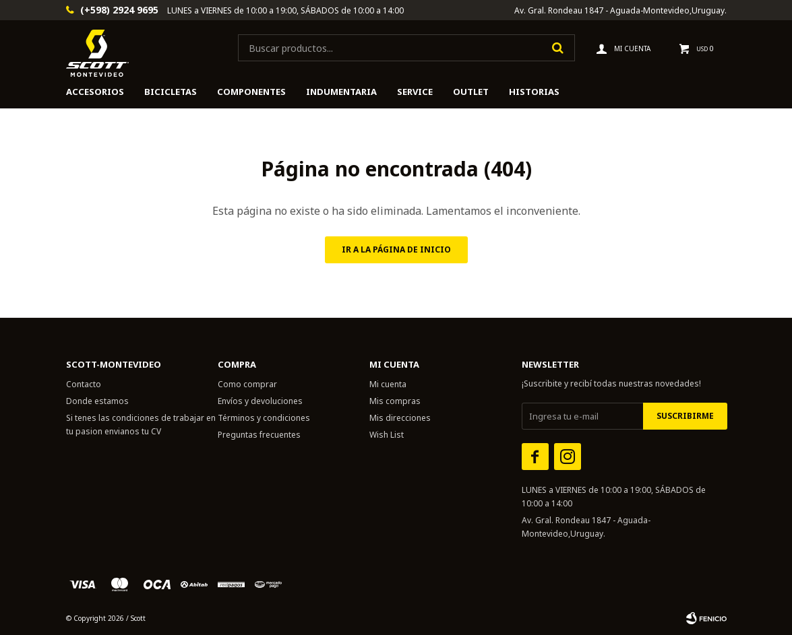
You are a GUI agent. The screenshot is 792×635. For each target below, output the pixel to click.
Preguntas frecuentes (259, 434)
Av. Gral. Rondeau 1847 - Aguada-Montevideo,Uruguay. (620, 10)
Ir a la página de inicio (396, 249)
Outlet (471, 92)
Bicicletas (170, 92)
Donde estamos (97, 401)
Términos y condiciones (264, 418)
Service (415, 92)
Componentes (251, 92)
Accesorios (95, 92)
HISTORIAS (534, 92)
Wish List (386, 434)
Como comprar (247, 384)
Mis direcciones (400, 418)
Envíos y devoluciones (260, 401)
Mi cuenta (387, 384)
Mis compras (395, 401)
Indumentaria (341, 92)
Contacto (83, 384)
